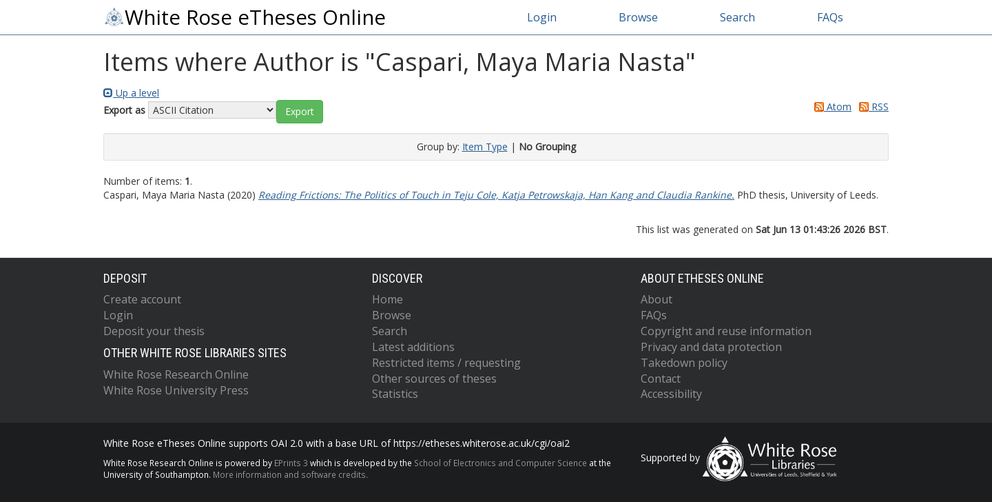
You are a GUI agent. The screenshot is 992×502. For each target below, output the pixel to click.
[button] (299, 111)
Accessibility (671, 393)
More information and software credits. (290, 474)
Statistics (395, 393)
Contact (661, 378)
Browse (638, 17)
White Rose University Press (176, 390)
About (656, 299)
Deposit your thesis (154, 331)
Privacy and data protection (711, 346)
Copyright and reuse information (726, 331)
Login (542, 17)
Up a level (131, 92)
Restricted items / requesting (446, 362)
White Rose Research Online (176, 374)
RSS (871, 106)
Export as (124, 110)
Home (387, 299)
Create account (142, 299)
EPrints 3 (291, 462)
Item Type (485, 146)
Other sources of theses (434, 378)
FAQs (830, 17)
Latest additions (413, 346)
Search (737, 17)
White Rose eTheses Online (244, 17)
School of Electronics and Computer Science (500, 462)
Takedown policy (684, 362)
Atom (830, 106)
